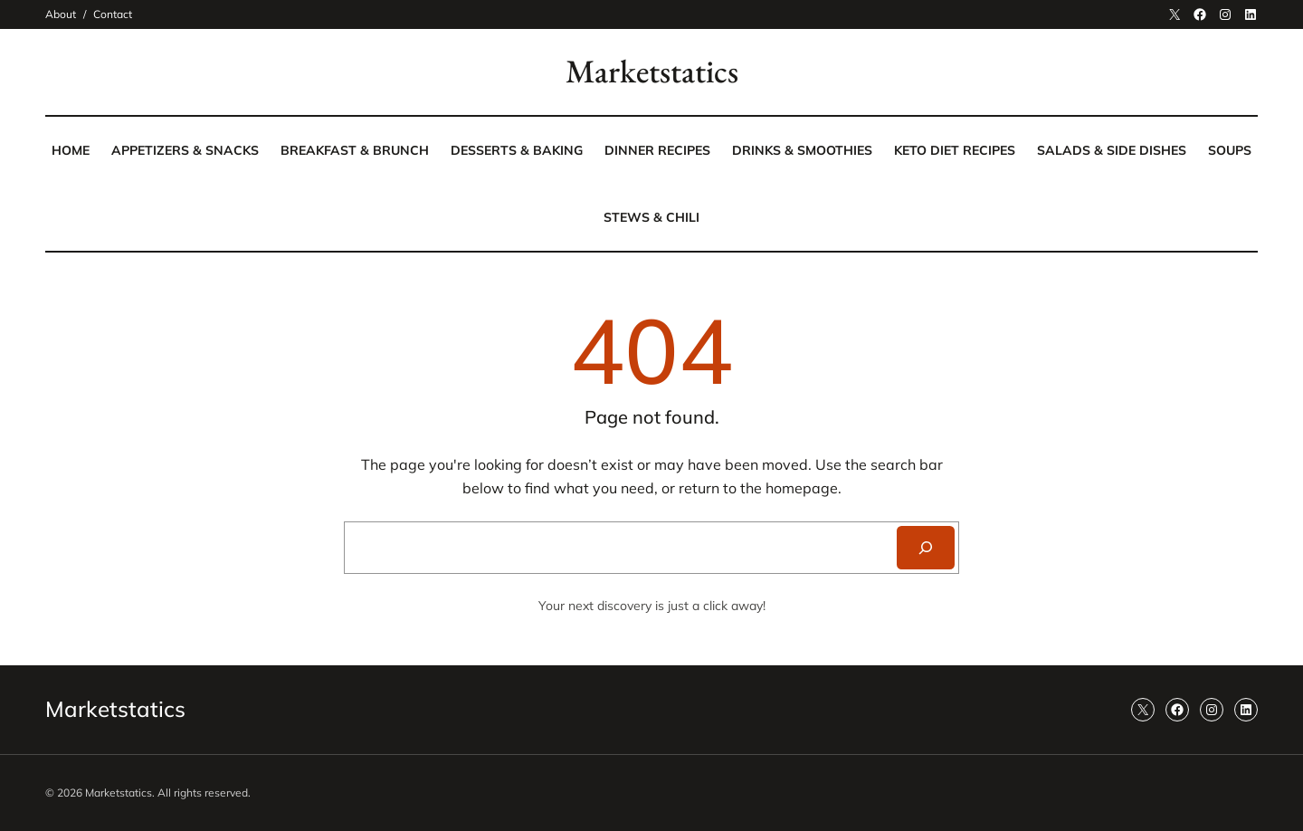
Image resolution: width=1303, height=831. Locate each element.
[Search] (926, 547)
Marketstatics (652, 71)
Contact (112, 14)
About (60, 14)
